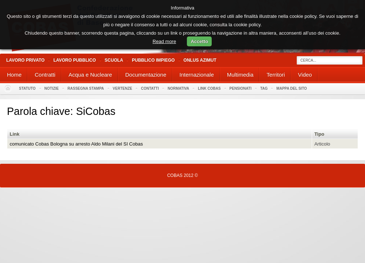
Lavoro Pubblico (74, 60)
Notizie (52, 88)
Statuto (27, 88)
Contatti (150, 88)
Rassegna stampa (86, 88)
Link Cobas (209, 88)
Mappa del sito (291, 88)
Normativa (178, 88)
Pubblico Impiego (153, 60)
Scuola (114, 60)
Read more (164, 41)
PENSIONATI (240, 88)
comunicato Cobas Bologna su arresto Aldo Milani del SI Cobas (76, 144)
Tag (264, 88)
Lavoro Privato (25, 60)
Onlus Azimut (200, 60)
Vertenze (122, 88)
